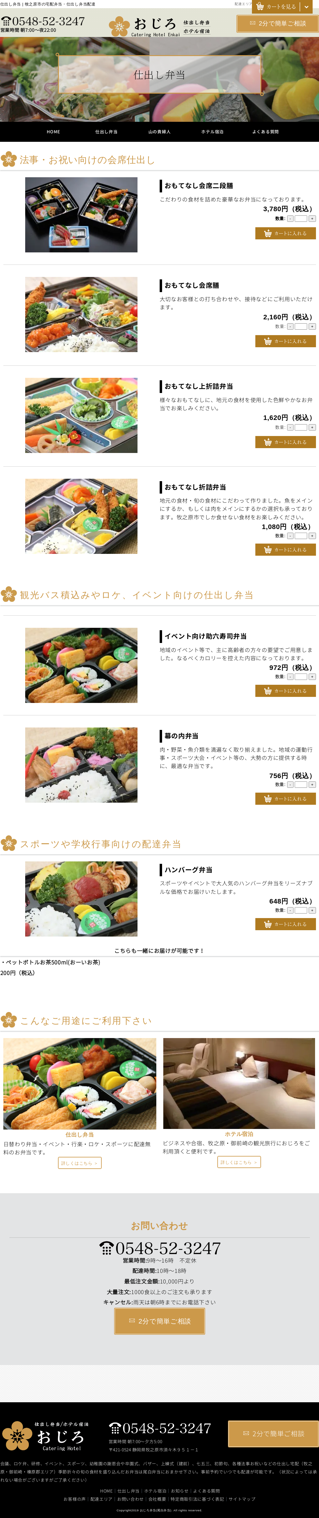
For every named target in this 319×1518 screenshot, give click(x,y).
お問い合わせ (130, 1499)
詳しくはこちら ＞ (79, 1163)
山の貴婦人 (159, 132)
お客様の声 (74, 1499)
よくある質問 (265, 132)
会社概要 (157, 1499)
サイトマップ (242, 1499)
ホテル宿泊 (212, 132)
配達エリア (244, 4)
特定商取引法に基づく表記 (197, 1499)
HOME (53, 132)
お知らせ (180, 1491)
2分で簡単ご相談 (278, 23)
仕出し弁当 (106, 132)
